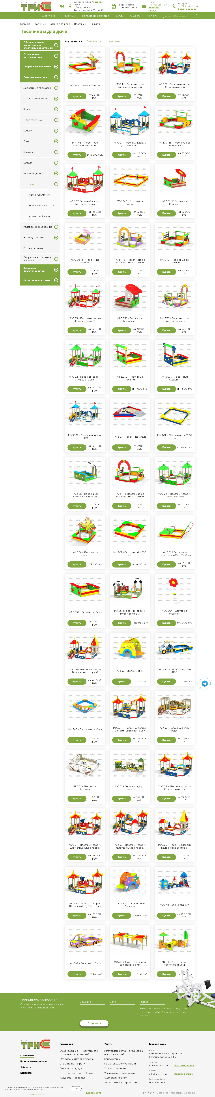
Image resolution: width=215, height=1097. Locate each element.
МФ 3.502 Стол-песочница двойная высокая (130, 963)
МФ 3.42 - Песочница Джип (85, 963)
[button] (97, 2)
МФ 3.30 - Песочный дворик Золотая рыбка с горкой (130, 846)
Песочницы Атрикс (39, 194)
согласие (145, 1012)
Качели (27, 130)
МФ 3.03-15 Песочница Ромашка (174, 202)
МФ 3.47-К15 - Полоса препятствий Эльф (174, 963)
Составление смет (115, 1077)
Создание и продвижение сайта (169, 1093)
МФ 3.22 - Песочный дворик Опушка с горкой (85, 378)
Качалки (28, 162)
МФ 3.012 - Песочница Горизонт (130, 202)
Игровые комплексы (35, 98)
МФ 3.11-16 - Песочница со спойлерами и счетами (130, 261)
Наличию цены (112, 41)
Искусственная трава (36, 280)
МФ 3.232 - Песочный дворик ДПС (85, 436)
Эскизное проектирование (120, 1082)
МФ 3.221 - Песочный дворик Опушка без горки (174, 495)
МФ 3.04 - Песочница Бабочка (85, 554)
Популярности (94, 41)
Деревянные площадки (37, 88)
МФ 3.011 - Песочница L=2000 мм (174, 436)
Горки (26, 109)
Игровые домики (33, 248)
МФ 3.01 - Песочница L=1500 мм (129, 554)
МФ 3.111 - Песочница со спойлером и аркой (130, 85)
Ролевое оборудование (37, 227)
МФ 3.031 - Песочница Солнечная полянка (85, 144)
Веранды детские (33, 237)
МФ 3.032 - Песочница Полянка (130, 378)
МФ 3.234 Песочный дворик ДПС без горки (130, 144)
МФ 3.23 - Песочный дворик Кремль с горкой (85, 319)
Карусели (29, 152)
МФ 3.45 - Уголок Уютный (130, 670)
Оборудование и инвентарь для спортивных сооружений (38, 45)
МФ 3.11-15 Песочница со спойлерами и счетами (130, 495)
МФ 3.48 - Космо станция (174, 905)
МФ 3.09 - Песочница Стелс (130, 436)
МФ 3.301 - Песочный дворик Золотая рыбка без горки (130, 729)
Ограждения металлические (32, 55)
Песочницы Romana (39, 216)
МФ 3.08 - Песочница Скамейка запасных (85, 495)
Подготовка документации (120, 1063)
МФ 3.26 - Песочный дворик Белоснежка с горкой (85, 671)
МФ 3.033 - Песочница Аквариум (174, 378)
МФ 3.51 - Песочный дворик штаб (130, 788)
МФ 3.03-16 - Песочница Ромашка (85, 261)
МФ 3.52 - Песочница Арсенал (85, 788)
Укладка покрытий (115, 1068)
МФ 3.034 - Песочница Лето (85, 612)
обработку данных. (35, 1089)
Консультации (112, 1058)
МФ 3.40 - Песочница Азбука (85, 729)
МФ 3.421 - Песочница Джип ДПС (175, 671)
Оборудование (32, 120)
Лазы (26, 141)
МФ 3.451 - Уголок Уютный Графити (130, 905)
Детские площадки (35, 77)
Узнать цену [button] (141, 623)
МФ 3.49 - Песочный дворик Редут (175, 729)
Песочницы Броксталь (41, 205)
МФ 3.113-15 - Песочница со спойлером (175, 144)
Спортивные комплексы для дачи (37, 259)
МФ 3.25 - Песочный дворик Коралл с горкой (175, 85)
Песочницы (30, 184)
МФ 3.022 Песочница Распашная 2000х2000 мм (175, 554)
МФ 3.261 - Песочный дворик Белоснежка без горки (174, 846)
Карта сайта (93, 1092)
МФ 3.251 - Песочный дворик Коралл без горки (174, 788)
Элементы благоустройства (34, 269)
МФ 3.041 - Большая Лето (85, 85)
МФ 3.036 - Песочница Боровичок (130, 319)
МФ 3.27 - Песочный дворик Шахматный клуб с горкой (85, 846)
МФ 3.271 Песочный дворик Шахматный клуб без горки (85, 905)
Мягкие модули (32, 173)
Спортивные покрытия (37, 66)
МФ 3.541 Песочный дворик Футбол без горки (129, 612)
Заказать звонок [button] (154, 9)
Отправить (94, 1023)
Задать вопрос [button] (187, 8)
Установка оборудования (119, 1073)
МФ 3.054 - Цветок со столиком (174, 612)
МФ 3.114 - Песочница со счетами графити (174, 319)
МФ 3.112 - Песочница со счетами (174, 261)
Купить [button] (77, 96)
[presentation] (103, 1013)
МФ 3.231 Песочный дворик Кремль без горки (85, 202)
